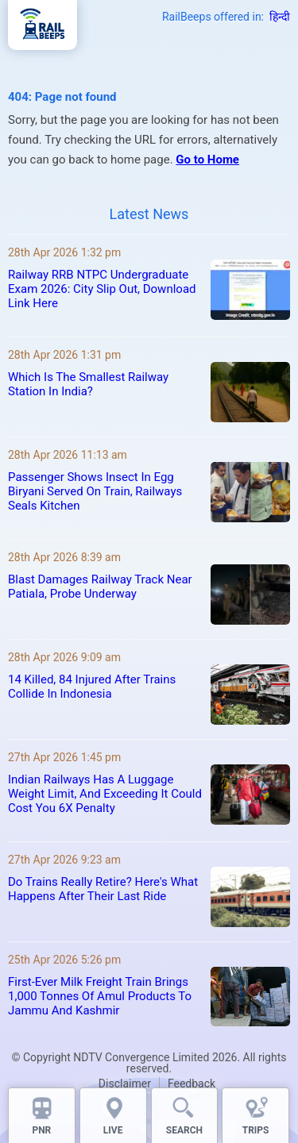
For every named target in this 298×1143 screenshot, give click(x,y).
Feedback (191, 1083)
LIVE (113, 1130)
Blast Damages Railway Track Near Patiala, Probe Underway (100, 586)
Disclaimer (125, 1083)
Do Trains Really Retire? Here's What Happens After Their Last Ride (103, 889)
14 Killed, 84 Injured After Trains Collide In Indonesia (92, 686)
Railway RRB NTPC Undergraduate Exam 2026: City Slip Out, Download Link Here (102, 288)
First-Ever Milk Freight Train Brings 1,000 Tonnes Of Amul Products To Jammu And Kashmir (100, 996)
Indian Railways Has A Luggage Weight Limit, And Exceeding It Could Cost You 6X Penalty (105, 793)
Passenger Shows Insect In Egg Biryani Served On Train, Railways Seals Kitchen (95, 491)
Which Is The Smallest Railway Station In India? (88, 384)
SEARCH (184, 1130)
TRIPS (255, 1130)
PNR (41, 1130)
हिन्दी (279, 16)
